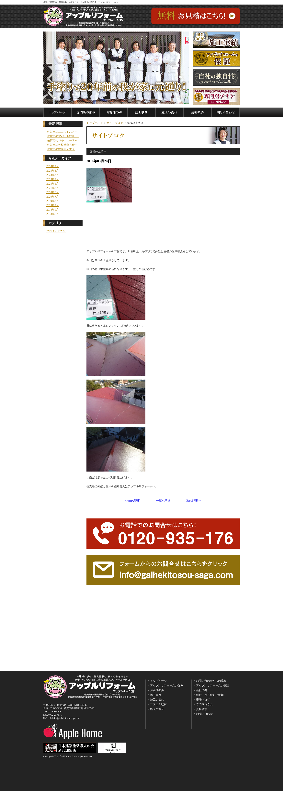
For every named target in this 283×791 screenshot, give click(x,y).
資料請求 (201, 709)
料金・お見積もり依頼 (210, 695)
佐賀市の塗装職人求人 (61, 149)
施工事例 (155, 695)
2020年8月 (52, 192)
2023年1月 (52, 183)
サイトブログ (115, 123)
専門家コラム (204, 704)
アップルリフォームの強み (166, 685)
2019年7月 (52, 201)
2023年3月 (52, 175)
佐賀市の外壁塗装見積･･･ (63, 145)
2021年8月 (52, 188)
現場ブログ (203, 699)
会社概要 (201, 690)
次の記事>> (193, 500)
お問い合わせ (204, 713)
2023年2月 (52, 179)
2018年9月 (52, 209)
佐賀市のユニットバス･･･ (63, 132)
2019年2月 (52, 205)
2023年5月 (52, 170)
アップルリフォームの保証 (212, 685)
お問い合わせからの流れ (211, 680)
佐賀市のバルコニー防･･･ (63, 140)
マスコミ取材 (158, 704)
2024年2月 (52, 166)
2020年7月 (52, 196)
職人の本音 (157, 709)
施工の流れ (157, 699)
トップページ (95, 123)
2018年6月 (52, 214)
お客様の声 (157, 690)
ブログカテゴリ (56, 231)
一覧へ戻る (163, 500)
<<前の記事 (132, 500)
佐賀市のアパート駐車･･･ (63, 136)
